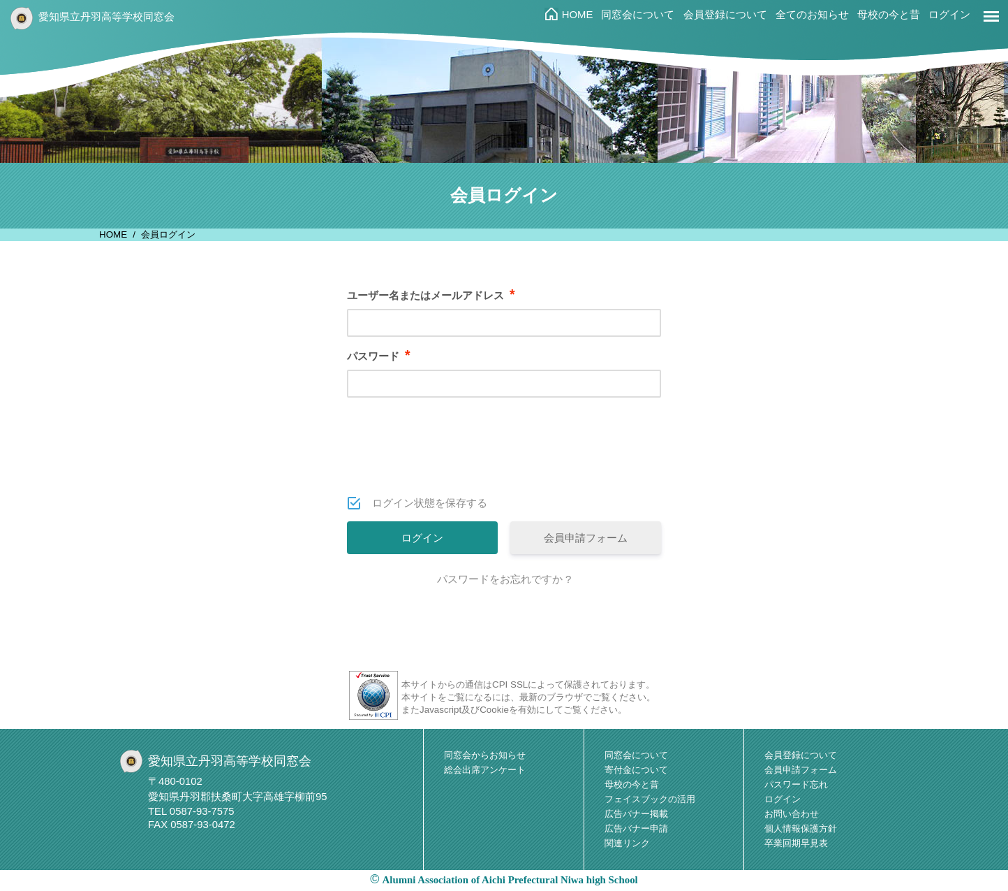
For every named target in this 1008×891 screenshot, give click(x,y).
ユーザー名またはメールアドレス (431, 295)
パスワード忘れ (796, 784)
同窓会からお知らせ (485, 755)
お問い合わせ (791, 814)
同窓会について (637, 14)
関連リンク (627, 843)
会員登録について (725, 14)
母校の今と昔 (888, 14)
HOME (577, 14)
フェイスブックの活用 (650, 799)
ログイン (949, 14)
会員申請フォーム (586, 538)
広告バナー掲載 (636, 814)
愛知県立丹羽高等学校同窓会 (106, 16)
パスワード (378, 356)
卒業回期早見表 (796, 843)
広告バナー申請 (636, 828)
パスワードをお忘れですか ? (504, 579)
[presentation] (505, 456)
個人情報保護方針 (800, 828)
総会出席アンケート (485, 770)
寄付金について (636, 770)
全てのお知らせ (812, 14)
